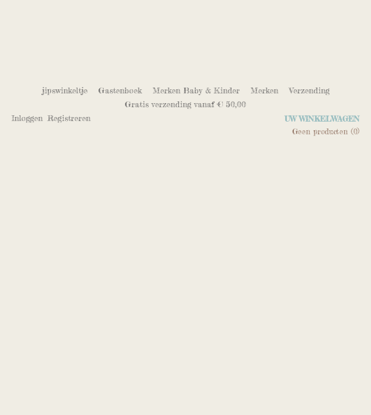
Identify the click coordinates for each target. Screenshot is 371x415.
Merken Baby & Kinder (196, 90)
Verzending (309, 90)
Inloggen (27, 118)
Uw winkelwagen (322, 118)
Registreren (68, 118)
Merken (264, 90)
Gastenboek (120, 90)
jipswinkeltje (65, 90)
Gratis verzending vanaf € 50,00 (185, 104)
